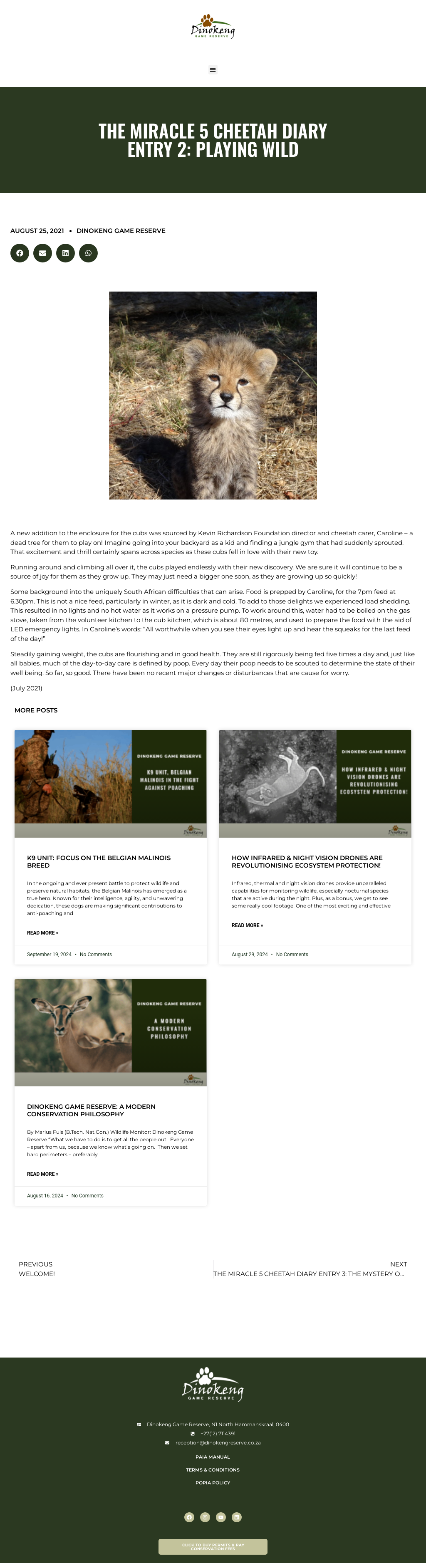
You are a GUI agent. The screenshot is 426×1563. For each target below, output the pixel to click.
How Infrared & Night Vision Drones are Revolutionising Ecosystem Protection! (307, 861)
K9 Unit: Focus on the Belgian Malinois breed (99, 861)
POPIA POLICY (213, 1483)
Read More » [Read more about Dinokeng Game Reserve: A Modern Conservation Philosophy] (42, 1174)
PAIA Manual (213, 1457)
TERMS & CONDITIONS (213, 1470)
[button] (213, 69)
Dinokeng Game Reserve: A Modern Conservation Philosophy (91, 1110)
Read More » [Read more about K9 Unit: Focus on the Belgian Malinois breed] (42, 933)
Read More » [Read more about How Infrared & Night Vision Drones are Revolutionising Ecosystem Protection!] (247, 925)
